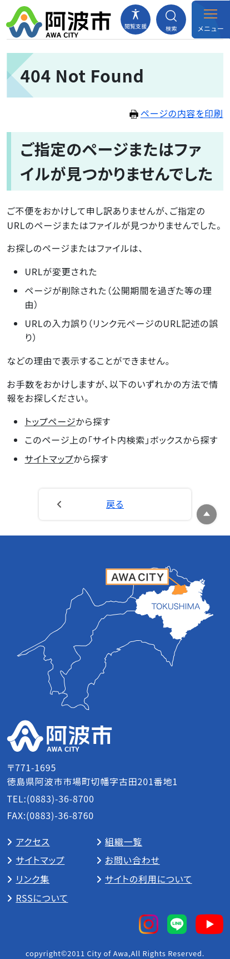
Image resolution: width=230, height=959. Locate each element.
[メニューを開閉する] (210, 19)
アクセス (32, 841)
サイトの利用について (148, 878)
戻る (115, 503)
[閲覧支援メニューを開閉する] (135, 19)
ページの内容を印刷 (176, 113)
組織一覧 (123, 841)
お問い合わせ (132, 859)
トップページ (50, 421)
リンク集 (32, 878)
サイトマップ (48, 458)
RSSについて (42, 897)
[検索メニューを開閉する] (171, 19)
